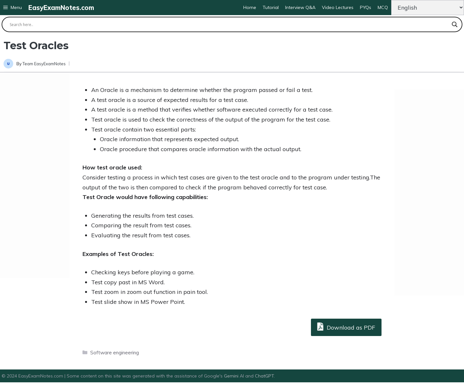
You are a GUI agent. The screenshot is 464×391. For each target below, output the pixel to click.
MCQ (383, 7)
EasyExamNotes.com (61, 8)
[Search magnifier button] (454, 24)
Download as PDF (346, 327)
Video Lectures (337, 7)
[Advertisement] (34, 175)
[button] (12, 7)
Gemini (232, 376)
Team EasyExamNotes (44, 63)
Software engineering (114, 353)
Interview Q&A (300, 7)
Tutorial (271, 7)
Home (249, 7)
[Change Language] (427, 7)
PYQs (365, 7)
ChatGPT (264, 376)
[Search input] (229, 24)
